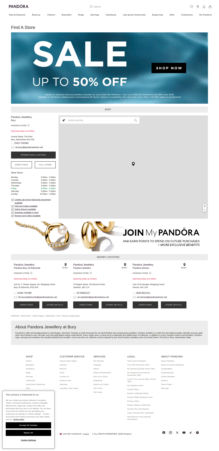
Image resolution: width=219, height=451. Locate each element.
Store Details (55, 305)
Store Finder (25, 316)
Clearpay (97, 365)
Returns (63, 369)
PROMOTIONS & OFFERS (33, 155)
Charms (51, 15)
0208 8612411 (143, 293)
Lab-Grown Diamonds (35, 384)
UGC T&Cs (97, 388)
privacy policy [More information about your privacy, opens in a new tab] (18, 419)
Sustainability (166, 369)
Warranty (64, 384)
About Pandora (167, 361)
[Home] (18, 5)
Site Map (165, 388)
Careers (164, 380)
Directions (21, 165)
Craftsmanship (167, 373)
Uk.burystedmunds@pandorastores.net (37, 297)
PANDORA (15, 316)
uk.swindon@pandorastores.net (93, 297)
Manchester (50, 316)
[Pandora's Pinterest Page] (197, 432)
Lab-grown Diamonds (134, 15)
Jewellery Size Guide (69, 388)
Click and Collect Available (26, 206)
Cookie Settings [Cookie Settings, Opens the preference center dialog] (28, 440)
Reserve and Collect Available (28, 216)
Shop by (36, 15)
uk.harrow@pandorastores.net (152, 297)
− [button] (205, 210)
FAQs (62, 373)
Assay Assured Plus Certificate (140, 413)
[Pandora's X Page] (177, 432)
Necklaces (111, 15)
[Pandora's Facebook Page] (164, 432)
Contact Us (64, 377)
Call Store (45, 165)
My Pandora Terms (135, 385)
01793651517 (83, 293)
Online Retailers (168, 377)
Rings (81, 15)
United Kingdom (38, 316)
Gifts (171, 15)
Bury (58, 316)
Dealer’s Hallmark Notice (138, 393)
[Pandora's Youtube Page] (184, 432)
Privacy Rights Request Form (140, 397)
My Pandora (205, 15)
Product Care (65, 380)
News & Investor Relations (172, 365)
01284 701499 (24, 293)
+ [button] (205, 206)
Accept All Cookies (28, 425)
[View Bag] (210, 7)
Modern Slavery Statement (139, 405)
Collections (187, 15)
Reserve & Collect (101, 384)
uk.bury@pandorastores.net (29, 147)
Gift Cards (97, 392)
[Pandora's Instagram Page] (170, 432)
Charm (29, 361)
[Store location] (198, 7)
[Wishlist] (192, 7)
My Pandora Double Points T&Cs (141, 369)
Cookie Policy (133, 389)
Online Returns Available (25, 209)
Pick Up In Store (100, 377)
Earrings (95, 15)
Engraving (157, 15)
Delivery (63, 365)
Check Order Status (68, 361)
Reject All (28, 433)
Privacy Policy (133, 401)
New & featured (17, 15)
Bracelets (66, 15)
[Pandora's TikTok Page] (190, 432)
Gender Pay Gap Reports (138, 409)
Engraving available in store (27, 212)
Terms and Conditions (136, 361)
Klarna (96, 369)
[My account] (204, 7)
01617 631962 (21, 143)
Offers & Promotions (102, 373)
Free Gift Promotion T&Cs (138, 365)
